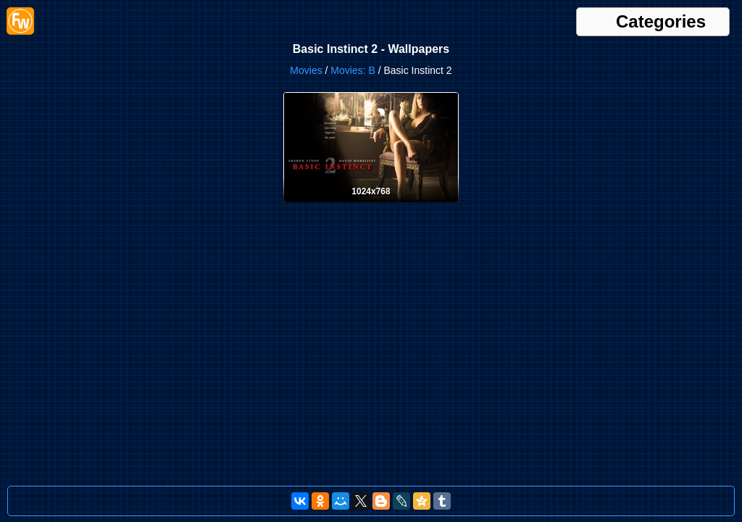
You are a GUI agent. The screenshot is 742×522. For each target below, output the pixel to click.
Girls (272, 29)
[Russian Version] (498, 504)
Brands (445, 15)
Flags (169, 29)
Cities (553, 15)
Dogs (708, 15)
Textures (325, 42)
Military (432, 29)
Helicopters (306, 29)
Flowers (198, 29)
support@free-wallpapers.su (686, 504)
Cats (531, 15)
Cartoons (501, 15)
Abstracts (208, 15)
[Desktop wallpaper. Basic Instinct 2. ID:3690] (371, 225)
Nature (634, 29)
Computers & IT (629, 15)
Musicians (599, 29)
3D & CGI (168, 15)
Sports (715, 29)
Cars (471, 15)
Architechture (355, 15)
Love (405, 29)
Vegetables (366, 42)
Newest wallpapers (110, 15)
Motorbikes (499, 29)
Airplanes (247, 15)
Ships (661, 29)
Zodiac (501, 42)
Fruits (249, 29)
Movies (537, 29)
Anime (314, 15)
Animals (283, 15)
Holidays (347, 29)
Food (225, 29)
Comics (581, 15)
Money (462, 29)
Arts (391, 15)
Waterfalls (465, 42)
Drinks (76, 29)
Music (565, 29)
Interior (380, 29)
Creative (678, 15)
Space (687, 29)
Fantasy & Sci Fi (123, 29)
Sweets (292, 42)
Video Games (417, 42)
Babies (415, 15)
